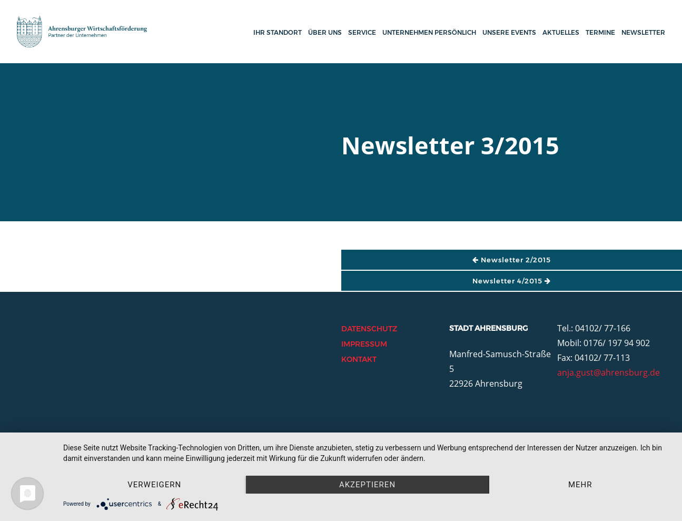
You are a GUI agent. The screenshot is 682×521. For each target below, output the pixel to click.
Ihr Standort (277, 32)
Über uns (325, 32)
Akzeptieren (367, 484)
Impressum (364, 344)
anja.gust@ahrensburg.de (608, 372)
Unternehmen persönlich (429, 32)
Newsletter (643, 32)
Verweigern (154, 484)
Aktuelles (560, 32)
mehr (580, 484)
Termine (600, 32)
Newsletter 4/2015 (511, 281)
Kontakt (359, 359)
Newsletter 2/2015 (511, 259)
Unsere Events (509, 32)
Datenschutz (369, 328)
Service (362, 32)
